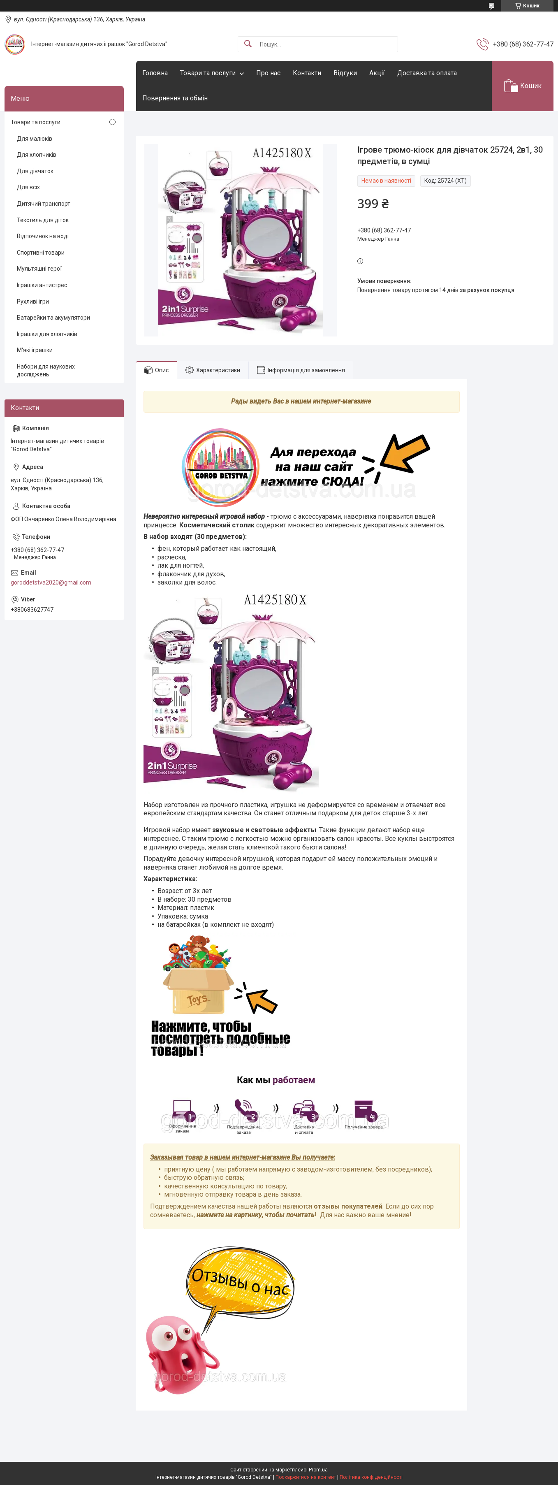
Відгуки (345, 73)
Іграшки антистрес (42, 285)
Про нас (268, 73)
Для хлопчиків (36, 154)
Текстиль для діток (43, 220)
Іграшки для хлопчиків (47, 334)
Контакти (307, 73)
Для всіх (28, 187)
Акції (377, 73)
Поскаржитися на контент (306, 1477)
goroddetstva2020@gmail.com (51, 582)
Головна (155, 73)
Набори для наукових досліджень (46, 370)
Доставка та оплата (427, 73)
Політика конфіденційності (371, 1477)
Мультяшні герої (39, 268)
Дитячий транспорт (43, 203)
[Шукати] (248, 44)
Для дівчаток (35, 171)
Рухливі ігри (33, 301)
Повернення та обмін (175, 98)
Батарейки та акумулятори (53, 317)
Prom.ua (318, 1470)
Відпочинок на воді (43, 236)
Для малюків (34, 138)
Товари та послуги (208, 73)
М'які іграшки (35, 350)
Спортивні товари (41, 252)
